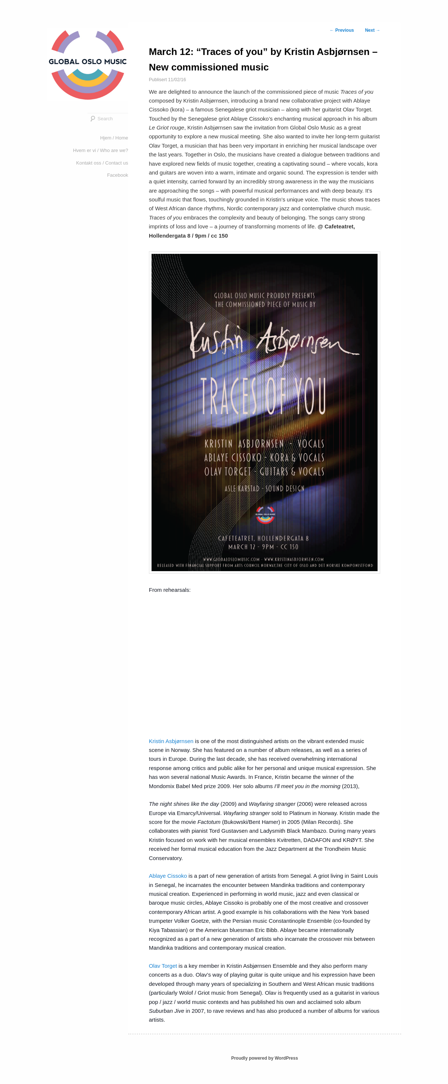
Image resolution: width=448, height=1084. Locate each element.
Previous (342, 30)
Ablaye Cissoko (168, 876)
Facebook (117, 175)
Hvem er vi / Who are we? (100, 150)
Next (372, 30)
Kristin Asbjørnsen (171, 741)
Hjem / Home (114, 138)
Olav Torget (163, 966)
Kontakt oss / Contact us (102, 163)
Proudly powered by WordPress (264, 1058)
